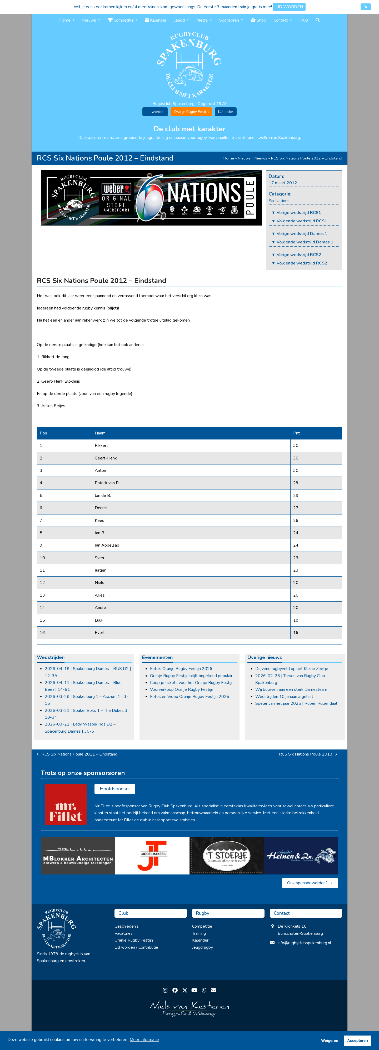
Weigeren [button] (329, 1040)
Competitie (202, 926)
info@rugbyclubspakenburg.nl (304, 943)
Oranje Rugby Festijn (191, 111)
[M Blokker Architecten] (78, 856)
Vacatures (123, 933)
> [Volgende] (334, 856)
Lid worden (155, 111)
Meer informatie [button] (144, 1039)
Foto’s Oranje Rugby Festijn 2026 (181, 669)
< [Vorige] (45, 856)
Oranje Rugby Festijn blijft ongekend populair (191, 676)
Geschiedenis (126, 926)
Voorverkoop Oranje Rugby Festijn (181, 689)
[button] (366, 6)
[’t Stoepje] (227, 856)
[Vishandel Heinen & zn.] (301, 856)
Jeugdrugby (202, 947)
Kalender (225, 111)
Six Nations (279, 201)
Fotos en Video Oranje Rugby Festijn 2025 (189, 696)
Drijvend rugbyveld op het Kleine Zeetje (291, 669)
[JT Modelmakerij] (152, 856)
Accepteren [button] (357, 1040)
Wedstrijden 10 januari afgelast (284, 696)
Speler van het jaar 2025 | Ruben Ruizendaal (296, 703)
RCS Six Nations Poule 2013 (308, 754)
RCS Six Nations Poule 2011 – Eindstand (77, 754)
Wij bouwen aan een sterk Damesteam (291, 689)
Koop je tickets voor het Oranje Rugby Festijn (191, 683)
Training (199, 933)
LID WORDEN (289, 7)
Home (228, 158)
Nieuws (244, 158)
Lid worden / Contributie (136, 947)
